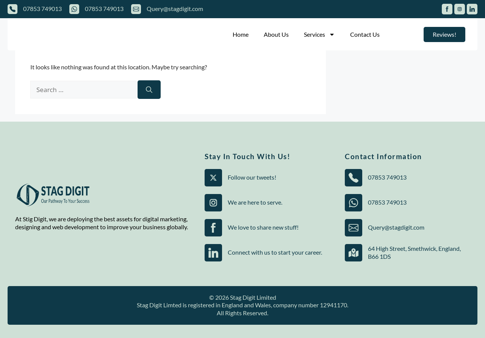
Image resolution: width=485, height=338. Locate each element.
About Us (276, 34)
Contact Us (365, 34)
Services (319, 34)
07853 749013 (42, 8)
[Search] (149, 89)
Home (241, 34)
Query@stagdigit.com (175, 8)
